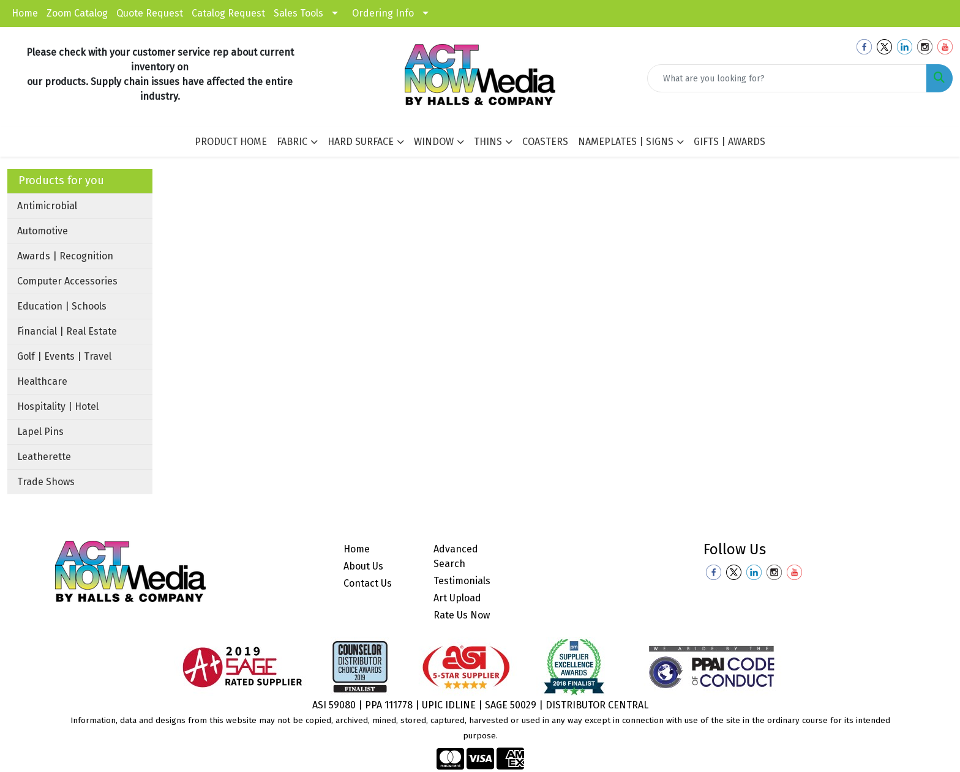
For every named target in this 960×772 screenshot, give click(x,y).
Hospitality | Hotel (58, 406)
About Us (363, 566)
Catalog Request (228, 13)
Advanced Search (455, 556)
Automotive (42, 231)
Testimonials (461, 581)
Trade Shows (46, 482)
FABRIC (292, 141)
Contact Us (367, 583)
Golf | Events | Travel (64, 356)
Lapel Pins (40, 431)
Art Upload (457, 598)
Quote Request (149, 13)
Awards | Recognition (65, 256)
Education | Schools (62, 306)
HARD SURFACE (361, 141)
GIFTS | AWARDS (729, 141)
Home (25, 13)
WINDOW (434, 141)
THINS (488, 141)
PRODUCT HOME (231, 141)
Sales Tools (298, 13)
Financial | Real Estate (67, 331)
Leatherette (44, 456)
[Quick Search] (787, 78)
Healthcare (42, 381)
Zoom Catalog (77, 13)
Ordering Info (383, 13)
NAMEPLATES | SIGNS (625, 141)
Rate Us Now (461, 615)
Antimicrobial (47, 206)
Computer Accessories (67, 281)
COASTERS (545, 141)
